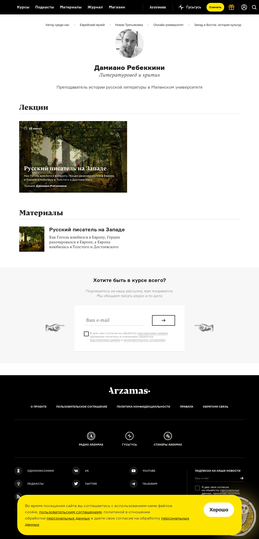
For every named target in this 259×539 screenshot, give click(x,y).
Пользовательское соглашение (81, 406)
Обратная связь (215, 406)
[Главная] (129, 390)
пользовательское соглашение (144, 340)
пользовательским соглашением (70, 511)
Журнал (95, 7)
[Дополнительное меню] (134, 7)
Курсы (23, 7)
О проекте (39, 406)
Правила (186, 406)
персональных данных (68, 518)
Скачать (215, 7)
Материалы (71, 7)
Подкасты (44, 7)
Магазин (117, 7)
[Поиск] (254, 7)
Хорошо (218, 509)
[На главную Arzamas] (5, 7)
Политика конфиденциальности (143, 406)
